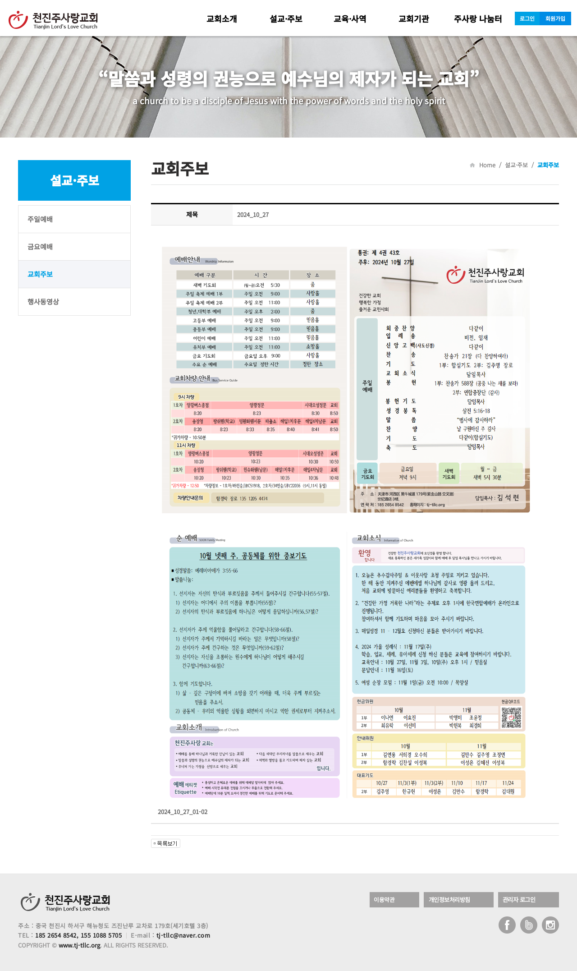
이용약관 (386, 900)
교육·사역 (350, 18)
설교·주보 (286, 18)
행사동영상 (43, 301)
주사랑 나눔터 (478, 18)
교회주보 (40, 274)
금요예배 (40, 246)
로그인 (527, 18)
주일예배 (40, 219)
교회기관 (413, 18)
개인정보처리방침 (451, 900)
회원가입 (555, 18)
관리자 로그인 (520, 900)
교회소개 (221, 18)
